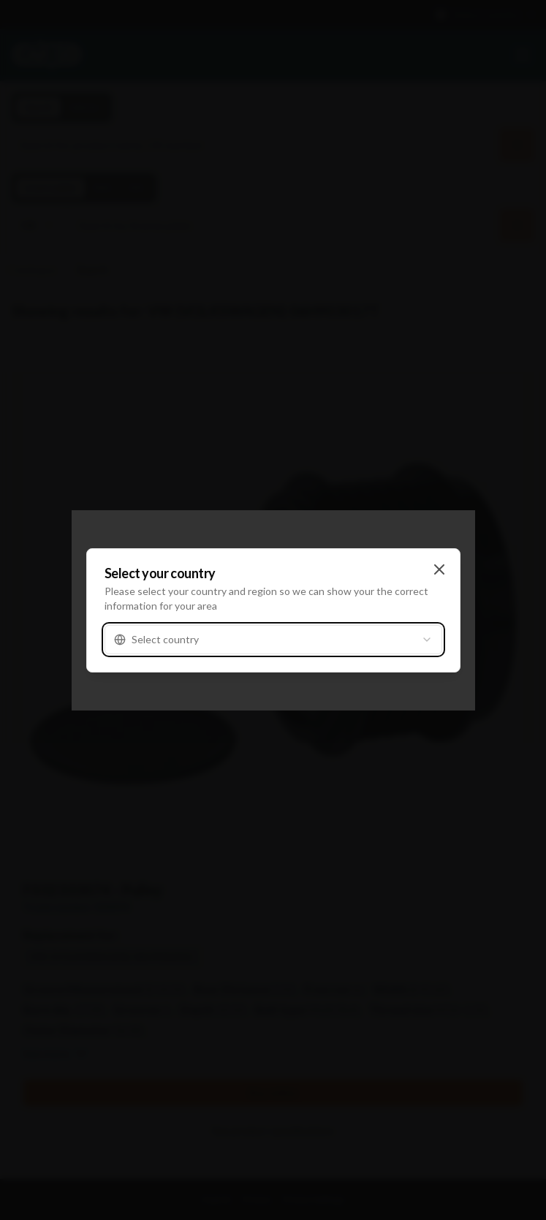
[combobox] (273, 639)
